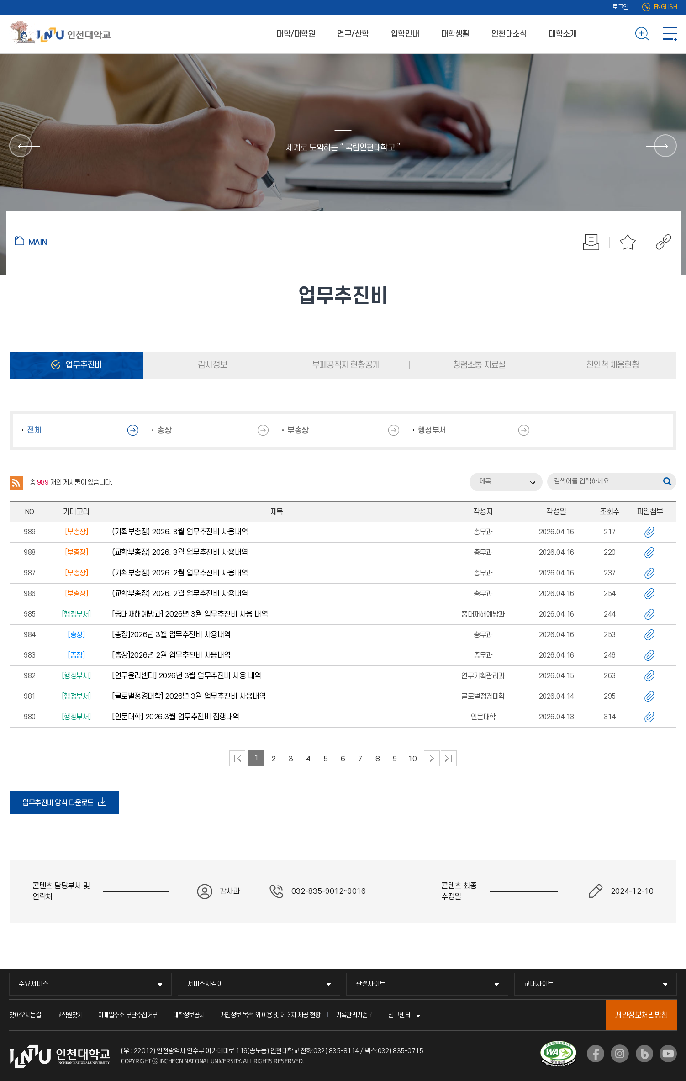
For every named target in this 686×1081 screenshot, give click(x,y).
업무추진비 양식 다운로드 (60, 802)
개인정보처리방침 (641, 1015)
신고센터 (399, 1015)
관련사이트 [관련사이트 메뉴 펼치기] (370, 984)
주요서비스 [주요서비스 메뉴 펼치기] (33, 984)
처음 (237, 758)
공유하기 (658, 242)
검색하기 (642, 34)
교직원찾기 (69, 1015)
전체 (34, 430)
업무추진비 (82, 365)
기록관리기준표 (354, 1015)
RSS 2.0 (16, 483)
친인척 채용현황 (611, 365)
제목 (485, 481)
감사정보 (211, 365)
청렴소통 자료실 (478, 365)
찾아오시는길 (25, 1015)
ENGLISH (665, 7)
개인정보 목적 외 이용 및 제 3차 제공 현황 (270, 1015)
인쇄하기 (591, 242)
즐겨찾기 (628, 242)
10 (412, 759)
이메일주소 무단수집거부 (128, 1015)
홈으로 (48, 240)
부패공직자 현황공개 (345, 365)
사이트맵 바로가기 (670, 34)
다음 (432, 758)
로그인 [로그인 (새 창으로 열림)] (620, 7)
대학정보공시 (189, 1015)
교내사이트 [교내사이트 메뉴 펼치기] (539, 984)
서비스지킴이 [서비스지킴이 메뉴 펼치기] (205, 984)
